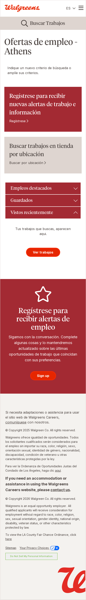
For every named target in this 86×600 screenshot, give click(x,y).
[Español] (70, 8)
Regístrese (17, 121)
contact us (60, 490)
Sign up (43, 376)
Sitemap (10, 548)
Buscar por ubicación (26, 163)
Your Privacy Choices (40, 548)
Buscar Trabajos (47, 23)
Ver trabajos (43, 252)
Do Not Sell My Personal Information (31, 556)
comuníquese (15, 422)
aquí (58, 470)
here (8, 539)
